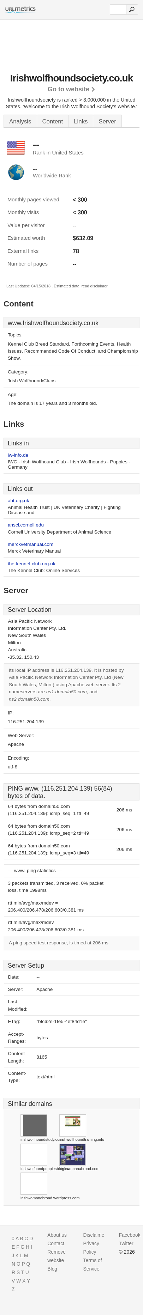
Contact (55, 1243)
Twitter (126, 1243)
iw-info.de (18, 455)
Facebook (130, 1235)
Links (81, 121)
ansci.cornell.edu (26, 525)
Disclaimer (94, 1235)
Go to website (68, 89)
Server (107, 121)
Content (52, 121)
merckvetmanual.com (30, 544)
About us (57, 1235)
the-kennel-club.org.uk (31, 563)
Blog (52, 1269)
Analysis (20, 121)
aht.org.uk (18, 500)
